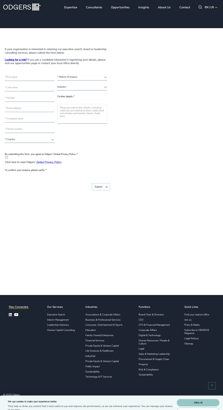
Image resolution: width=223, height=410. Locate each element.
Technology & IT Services (98, 377)
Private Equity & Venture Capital (102, 346)
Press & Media (191, 325)
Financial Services (94, 340)
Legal (141, 349)
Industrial (90, 356)
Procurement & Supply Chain (154, 359)
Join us (188, 320)
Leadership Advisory (58, 325)
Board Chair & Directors (151, 314)
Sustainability (92, 372)
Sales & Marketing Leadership (154, 354)
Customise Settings (198, 397)
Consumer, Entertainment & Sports (104, 325)
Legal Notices (191, 338)
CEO (141, 320)
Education (90, 330)
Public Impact (92, 366)
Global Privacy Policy (48, 162)
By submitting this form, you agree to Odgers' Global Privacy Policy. (41, 154)
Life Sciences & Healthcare (99, 351)
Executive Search (56, 314)
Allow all (198, 389)
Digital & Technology (150, 335)
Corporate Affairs (148, 330)
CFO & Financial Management (154, 325)
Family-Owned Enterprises (99, 335)
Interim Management (58, 320)
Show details (14, 404)
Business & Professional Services (103, 320)
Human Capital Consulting (61, 330)
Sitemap (188, 344)
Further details (65, 96)
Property (143, 364)
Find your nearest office (196, 314)
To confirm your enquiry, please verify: (26, 170)
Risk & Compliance (149, 369)
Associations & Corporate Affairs (102, 314)
